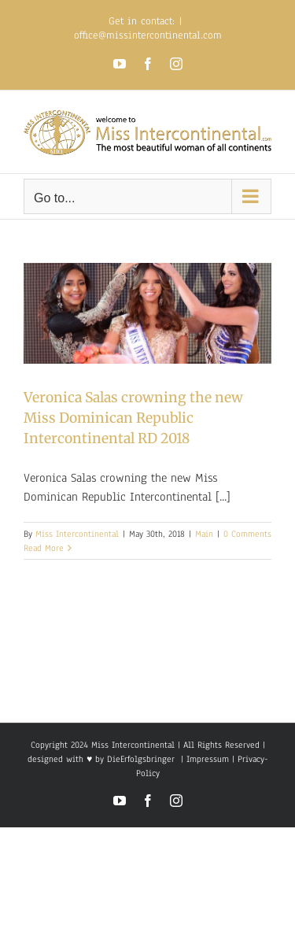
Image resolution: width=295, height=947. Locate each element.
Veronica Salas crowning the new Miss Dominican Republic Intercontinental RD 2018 (133, 418)
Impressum (206, 759)
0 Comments (247, 533)
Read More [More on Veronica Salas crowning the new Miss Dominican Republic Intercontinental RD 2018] (44, 548)
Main (204, 533)
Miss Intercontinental (77, 533)
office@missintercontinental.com (148, 35)
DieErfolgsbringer (141, 759)
